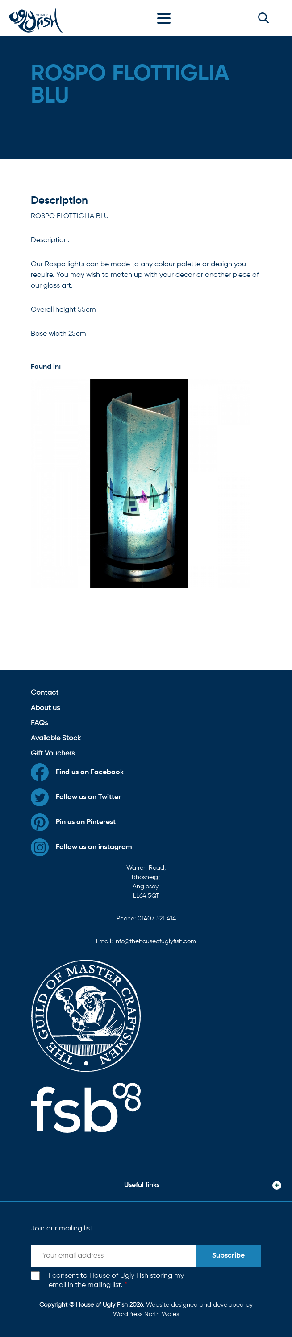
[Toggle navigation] (166, 18)
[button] (263, 17)
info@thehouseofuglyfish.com (155, 941)
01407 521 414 (157, 919)
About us (45, 708)
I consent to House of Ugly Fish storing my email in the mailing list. (116, 1280)
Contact (44, 693)
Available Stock (56, 738)
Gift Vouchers (53, 753)
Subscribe (228, 1255)
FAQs (39, 723)
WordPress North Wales (146, 1314)
